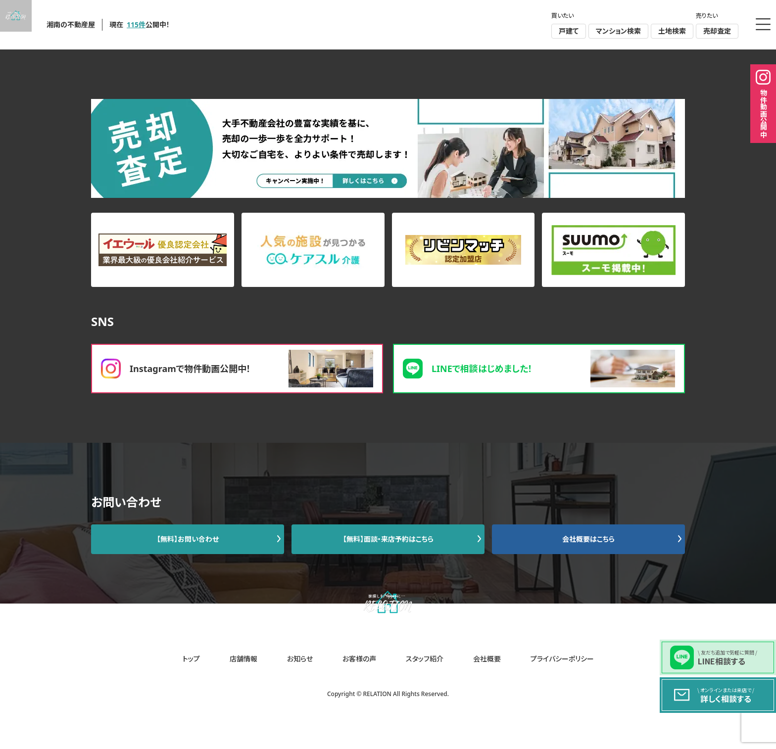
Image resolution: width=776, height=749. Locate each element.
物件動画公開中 (763, 104)
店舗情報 (243, 658)
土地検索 (672, 31)
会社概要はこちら (588, 539)
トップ (191, 658)
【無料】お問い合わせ (188, 539)
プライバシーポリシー (562, 658)
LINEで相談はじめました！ (539, 368)
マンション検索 (618, 31)
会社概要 (487, 658)
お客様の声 (359, 658)
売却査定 (717, 31)
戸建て (569, 31)
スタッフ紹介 (424, 658)
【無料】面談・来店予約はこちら (388, 539)
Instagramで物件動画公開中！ (237, 368)
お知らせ (300, 658)
